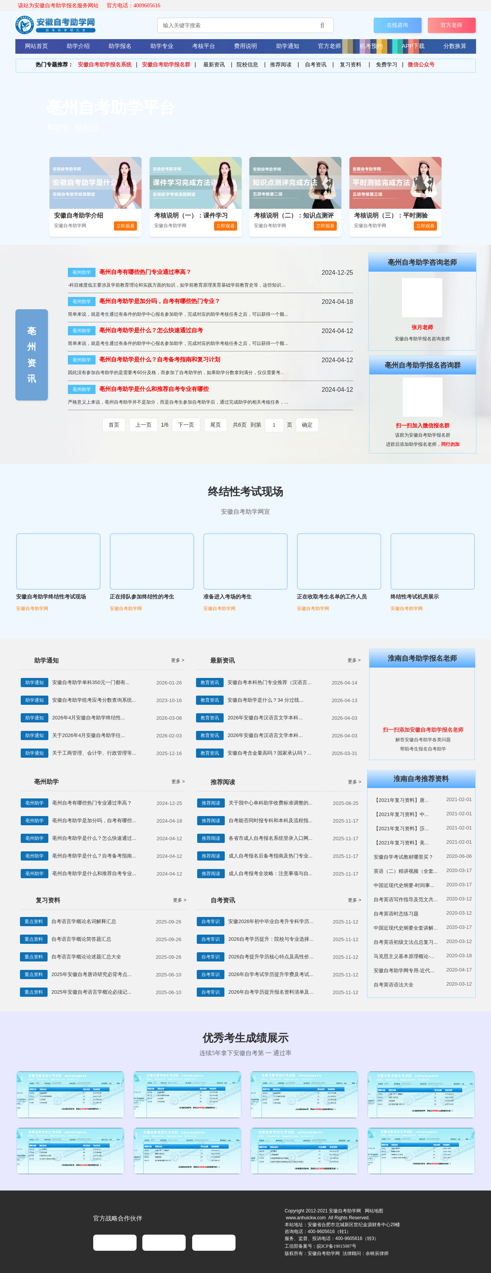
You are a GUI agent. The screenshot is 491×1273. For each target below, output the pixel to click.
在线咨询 (397, 25)
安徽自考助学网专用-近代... (404, 970)
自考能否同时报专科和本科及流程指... (271, 820)
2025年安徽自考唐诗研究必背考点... (91, 974)
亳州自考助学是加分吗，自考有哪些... (94, 820)
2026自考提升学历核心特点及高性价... (270, 957)
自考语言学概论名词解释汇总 (83, 921)
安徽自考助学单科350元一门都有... (91, 682)
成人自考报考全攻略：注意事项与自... (271, 873)
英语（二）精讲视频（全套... (406, 871)
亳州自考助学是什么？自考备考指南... (94, 856)
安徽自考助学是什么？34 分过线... (265, 700)
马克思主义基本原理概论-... (404, 956)
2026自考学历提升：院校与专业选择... (270, 939)
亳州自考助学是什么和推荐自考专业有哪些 (154, 389)
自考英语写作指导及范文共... (406, 899)
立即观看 (125, 226)
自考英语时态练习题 (396, 914)
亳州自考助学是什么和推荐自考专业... (94, 873)
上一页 (143, 425)
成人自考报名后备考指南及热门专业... (271, 856)
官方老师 (451, 25)
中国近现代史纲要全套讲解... (406, 928)
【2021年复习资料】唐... (401, 800)
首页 (114, 425)
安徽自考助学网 (32, 608)
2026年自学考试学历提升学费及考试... (270, 974)
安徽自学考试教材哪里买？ (403, 857)
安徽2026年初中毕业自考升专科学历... (270, 921)
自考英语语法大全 (394, 985)
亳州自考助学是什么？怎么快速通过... (94, 838)
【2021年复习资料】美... (401, 843)
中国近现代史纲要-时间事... (404, 885)
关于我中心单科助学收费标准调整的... (271, 803)
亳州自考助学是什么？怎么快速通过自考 (151, 330)
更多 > (177, 660)
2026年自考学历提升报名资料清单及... (270, 992)
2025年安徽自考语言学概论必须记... (91, 992)
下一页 (186, 425)
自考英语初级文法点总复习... (406, 942)
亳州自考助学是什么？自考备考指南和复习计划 (159, 359)
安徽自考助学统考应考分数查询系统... (94, 700)
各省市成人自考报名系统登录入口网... (271, 838)
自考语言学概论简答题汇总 (81, 939)
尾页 (215, 425)
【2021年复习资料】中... (401, 814)
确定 (307, 425)
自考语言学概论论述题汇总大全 (86, 957)
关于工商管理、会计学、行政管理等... (94, 753)
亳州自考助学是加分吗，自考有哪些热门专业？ (159, 301)
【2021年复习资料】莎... (401, 828)
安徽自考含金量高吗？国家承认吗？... (269, 753)
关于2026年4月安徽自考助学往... (88, 735)
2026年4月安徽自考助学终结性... (88, 718)
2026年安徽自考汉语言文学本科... (265, 718)
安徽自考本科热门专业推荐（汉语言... (269, 682)
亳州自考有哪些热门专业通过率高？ (145, 272)
